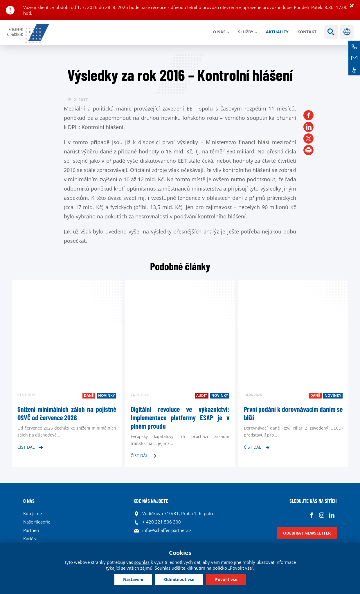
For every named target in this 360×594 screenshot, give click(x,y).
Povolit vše (226, 579)
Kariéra (30, 539)
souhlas (142, 562)
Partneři (31, 530)
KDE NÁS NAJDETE (151, 501)
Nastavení (133, 579)
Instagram (321, 515)
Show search (331, 32)
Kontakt (306, 32)
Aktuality (277, 32)
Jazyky (347, 32)
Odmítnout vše (179, 579)
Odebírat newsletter (307, 533)
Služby (245, 32)
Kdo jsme (32, 513)
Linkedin (332, 515)
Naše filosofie (36, 522)
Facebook (311, 515)
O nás (219, 32)
